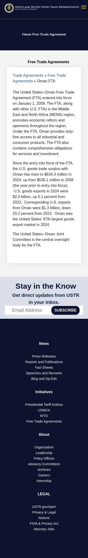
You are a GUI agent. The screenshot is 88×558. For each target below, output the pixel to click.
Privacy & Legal (44, 512)
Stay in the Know (45, 286)
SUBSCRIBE (65, 310)
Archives (44, 469)
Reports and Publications (44, 362)
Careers (44, 475)
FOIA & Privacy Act (44, 523)
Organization (44, 447)
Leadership (44, 453)
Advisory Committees (44, 464)
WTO (44, 416)
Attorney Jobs (44, 529)
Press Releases (44, 356)
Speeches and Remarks (44, 373)
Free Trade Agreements (44, 421)
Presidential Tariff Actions (44, 404)
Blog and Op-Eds (44, 379)
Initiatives (44, 392)
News (44, 344)
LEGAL (44, 494)
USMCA (44, 410)
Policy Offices (44, 458)
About (43, 435)
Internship (44, 481)
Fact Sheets (44, 367)
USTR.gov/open (44, 507)
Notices (44, 518)
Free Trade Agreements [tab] (44, 62)
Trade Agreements (28, 75)
